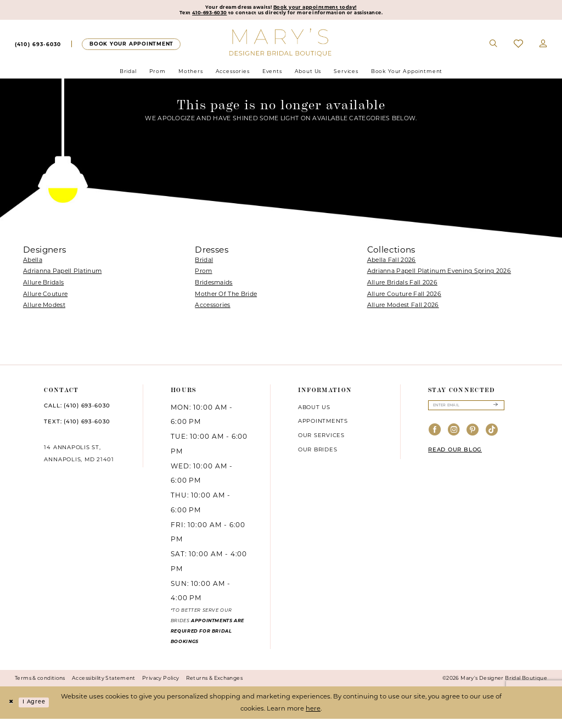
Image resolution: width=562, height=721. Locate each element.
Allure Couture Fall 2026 (404, 295)
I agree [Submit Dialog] (38, 704)
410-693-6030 (199, 14)
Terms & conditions (40, 680)
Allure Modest (44, 307)
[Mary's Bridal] (281, 44)
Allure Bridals (43, 284)
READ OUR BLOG (455, 453)
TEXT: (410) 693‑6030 (77, 424)
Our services (321, 437)
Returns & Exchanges (214, 680)
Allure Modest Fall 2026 (403, 307)
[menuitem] (37, 46)
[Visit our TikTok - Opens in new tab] (492, 433)
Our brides (318, 451)
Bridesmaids (213, 284)
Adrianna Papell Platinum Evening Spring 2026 (439, 273)
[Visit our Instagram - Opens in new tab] (454, 433)
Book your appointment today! (320, 7)
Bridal (204, 261)
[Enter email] (466, 407)
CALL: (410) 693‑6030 (77, 407)
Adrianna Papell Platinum (62, 273)
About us (314, 408)
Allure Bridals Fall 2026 (402, 284)
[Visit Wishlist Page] (518, 46)
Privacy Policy (160, 680)
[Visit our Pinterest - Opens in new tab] (473, 433)
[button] (543, 46)
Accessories (212, 307)
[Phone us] (38, 46)
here (313, 710)
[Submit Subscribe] (495, 407)
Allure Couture (45, 295)
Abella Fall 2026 (391, 261)
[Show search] (494, 46)
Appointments (323, 423)
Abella (32, 261)
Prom (203, 273)
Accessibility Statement (104, 680)
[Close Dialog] (12, 704)
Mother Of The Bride (226, 295)
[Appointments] (131, 46)
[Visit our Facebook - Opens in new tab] (435, 433)
